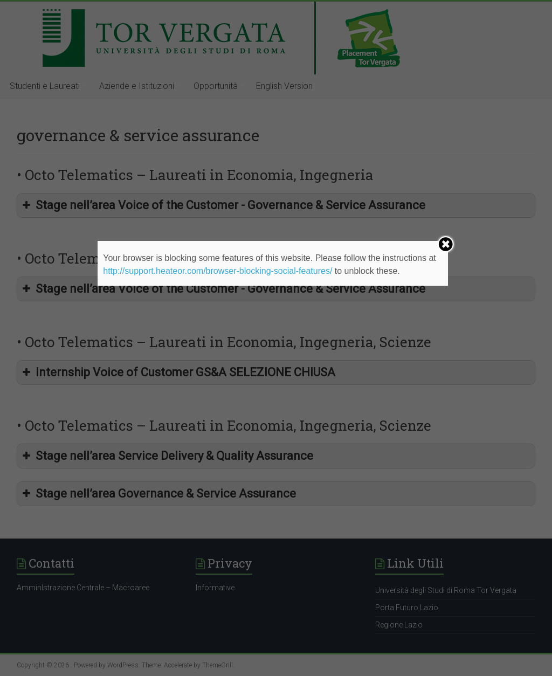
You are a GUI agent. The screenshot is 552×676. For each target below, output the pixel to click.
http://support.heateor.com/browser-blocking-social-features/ (217, 270)
